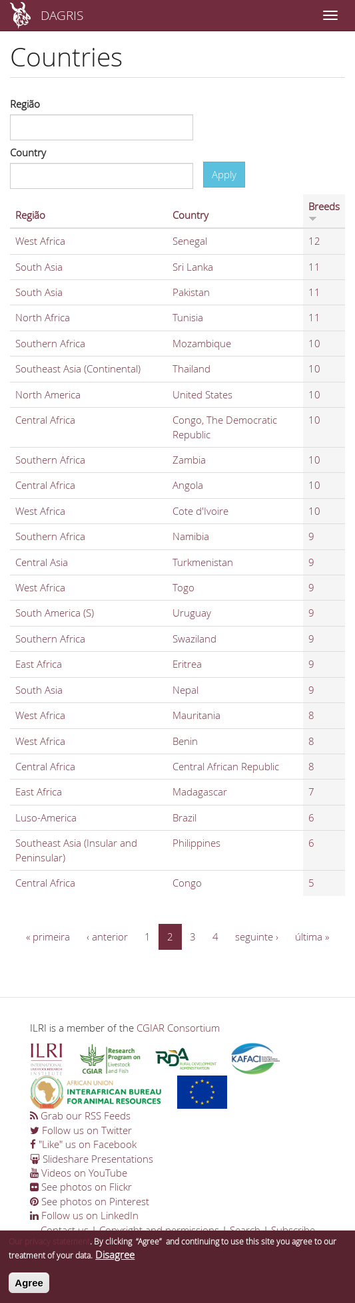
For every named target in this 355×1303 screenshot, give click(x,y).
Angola (188, 485)
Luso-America (46, 817)
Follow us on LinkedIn (84, 1215)
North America (48, 394)
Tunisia (188, 317)
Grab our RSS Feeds (80, 1115)
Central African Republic (226, 766)
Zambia (189, 459)
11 (314, 266)
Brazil (184, 817)
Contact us (65, 1229)
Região (25, 103)
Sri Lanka (193, 266)
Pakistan (191, 292)
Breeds (324, 211)
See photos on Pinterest (89, 1201)
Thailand (191, 368)
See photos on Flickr (81, 1186)
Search (245, 1229)
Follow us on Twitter (81, 1130)
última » (312, 936)
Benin (185, 741)
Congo (187, 882)
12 (314, 240)
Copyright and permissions (159, 1229)
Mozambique (202, 343)
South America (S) (54, 612)
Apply (224, 174)
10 (314, 343)
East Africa (38, 663)
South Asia (39, 266)
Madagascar (200, 791)
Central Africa (45, 419)
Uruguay (192, 612)
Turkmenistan (203, 562)
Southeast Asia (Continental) (78, 368)
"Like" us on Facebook (83, 1144)
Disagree (115, 1259)
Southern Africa (50, 343)
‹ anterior (107, 936)
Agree (29, 1287)
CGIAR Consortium (178, 1027)
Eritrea (187, 663)
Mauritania (196, 715)
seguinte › (256, 936)
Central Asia (41, 562)
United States (202, 394)
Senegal (190, 240)
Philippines (196, 842)
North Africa (42, 317)
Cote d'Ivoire (200, 510)
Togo (183, 587)
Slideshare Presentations (91, 1158)
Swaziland (194, 638)
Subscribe (293, 1229)
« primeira (48, 936)
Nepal (185, 689)
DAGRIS (62, 15)
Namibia (191, 536)
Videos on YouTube (78, 1172)
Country (28, 152)
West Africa (40, 240)
